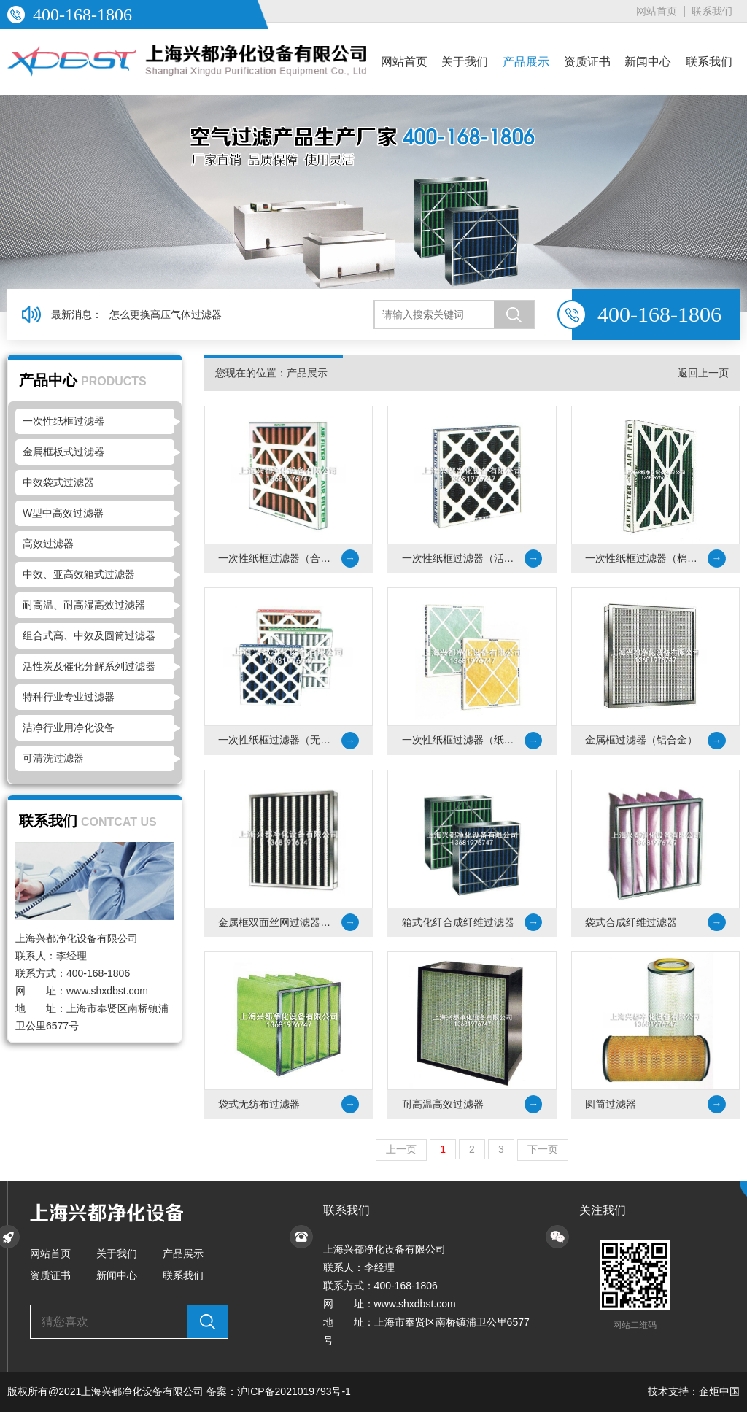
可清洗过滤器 (53, 758)
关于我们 (464, 61)
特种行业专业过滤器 (69, 697)
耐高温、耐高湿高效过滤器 (84, 605)
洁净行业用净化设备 (69, 727)
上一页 (401, 1151)
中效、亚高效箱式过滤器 (79, 574)
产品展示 (526, 61)
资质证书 (587, 61)
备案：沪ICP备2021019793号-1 (278, 1393)
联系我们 (712, 11)
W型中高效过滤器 (63, 513)
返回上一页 (703, 373)
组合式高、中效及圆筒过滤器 (89, 635)
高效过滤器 (48, 543)
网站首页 (656, 11)
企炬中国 (719, 1393)
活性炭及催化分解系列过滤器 (89, 666)
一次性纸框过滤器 (63, 421)
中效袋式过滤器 (58, 482)
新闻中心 (647, 61)
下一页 (542, 1151)
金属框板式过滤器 (63, 451)
